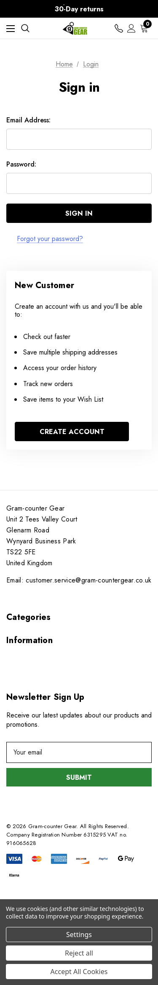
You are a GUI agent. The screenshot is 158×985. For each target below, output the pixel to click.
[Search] (25, 28)
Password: (21, 164)
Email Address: (28, 120)
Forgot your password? (50, 239)
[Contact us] (119, 28)
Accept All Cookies (79, 971)
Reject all (79, 953)
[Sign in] (131, 28)
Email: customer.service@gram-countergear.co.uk (79, 580)
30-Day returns (79, 9)
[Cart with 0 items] (146, 28)
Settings (79, 934)
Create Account (72, 432)
